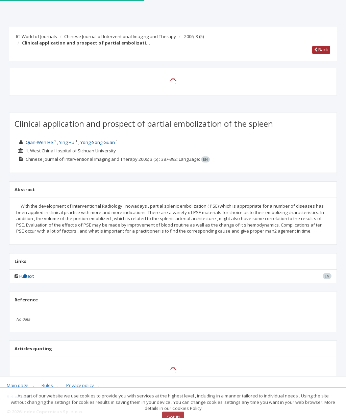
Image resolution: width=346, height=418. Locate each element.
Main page (17, 385)
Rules (47, 385)
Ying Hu (66, 142)
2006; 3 (194, 36)
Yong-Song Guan (97, 142)
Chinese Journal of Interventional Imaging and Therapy (120, 36)
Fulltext (26, 276)
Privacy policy (80, 385)
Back (321, 50)
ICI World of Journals (36, 36)
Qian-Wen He (39, 142)
